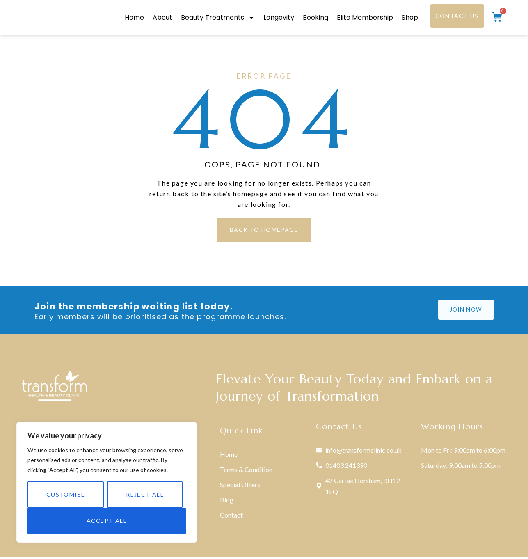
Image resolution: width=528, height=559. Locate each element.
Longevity (278, 18)
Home (134, 18)
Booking (315, 18)
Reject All (145, 494)
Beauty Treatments (218, 18)
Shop (410, 18)
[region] (106, 482)
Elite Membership (365, 18)
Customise (65, 494)
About (162, 18)
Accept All (107, 520)
